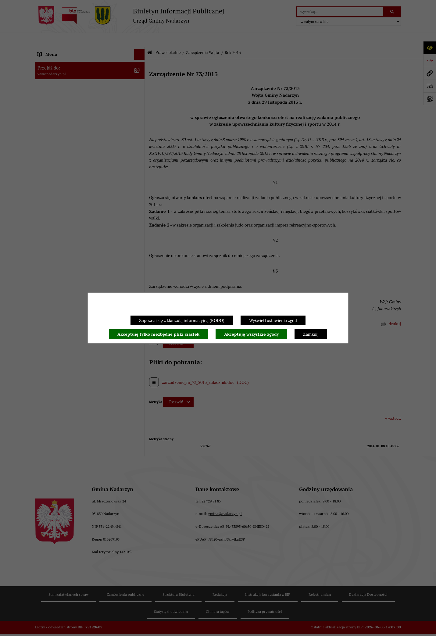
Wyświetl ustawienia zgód (273, 320)
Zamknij (311, 334)
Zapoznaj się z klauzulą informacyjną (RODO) (181, 320)
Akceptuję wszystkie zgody (251, 334)
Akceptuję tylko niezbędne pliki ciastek (158, 334)
